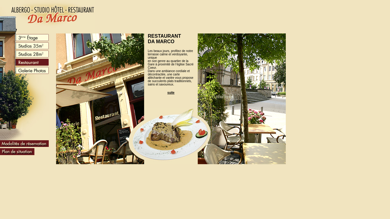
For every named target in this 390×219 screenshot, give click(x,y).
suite (170, 92)
